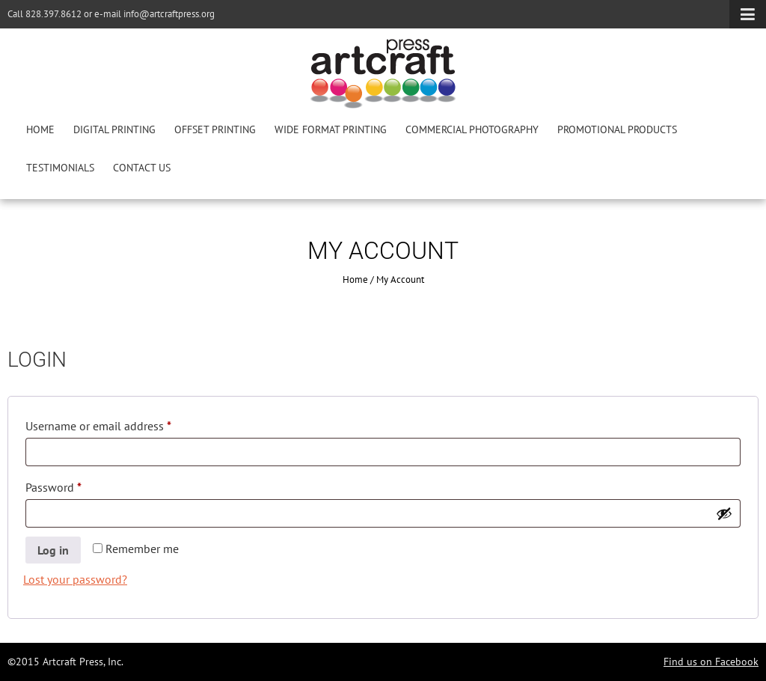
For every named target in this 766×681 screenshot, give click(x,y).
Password (75, 485)
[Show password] (724, 513)
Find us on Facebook (711, 661)
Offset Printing (215, 129)
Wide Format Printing (331, 129)
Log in (53, 550)
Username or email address (120, 423)
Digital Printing (114, 129)
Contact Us (142, 167)
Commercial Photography (472, 129)
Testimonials (60, 167)
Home (40, 129)
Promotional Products (617, 129)
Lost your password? (75, 579)
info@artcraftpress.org (169, 13)
